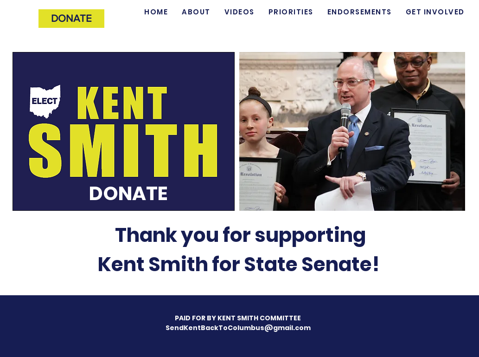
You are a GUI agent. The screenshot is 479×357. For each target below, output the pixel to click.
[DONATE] (71, 18)
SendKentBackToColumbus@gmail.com (238, 327)
